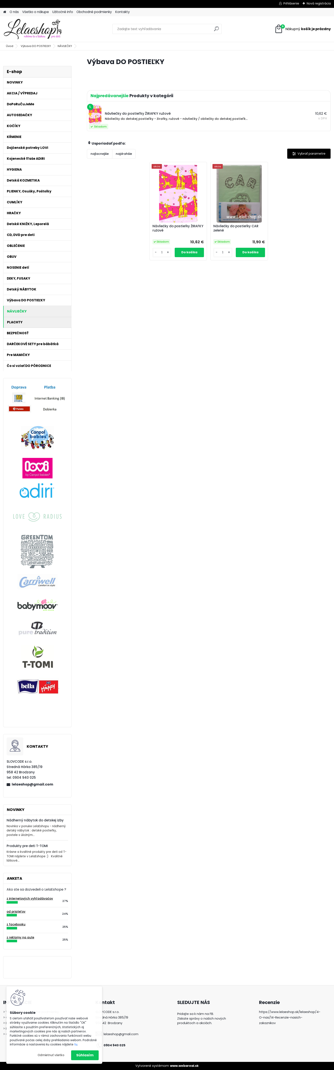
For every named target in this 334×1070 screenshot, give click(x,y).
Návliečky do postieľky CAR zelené (235, 228)
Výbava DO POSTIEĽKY (36, 46)
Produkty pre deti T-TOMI (27, 846)
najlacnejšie (100, 154)
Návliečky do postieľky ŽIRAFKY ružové (177, 228)
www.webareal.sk (184, 1066)
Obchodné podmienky (94, 12)
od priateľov (16, 912)
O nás (14, 12)
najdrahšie (124, 154)
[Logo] (32, 29)
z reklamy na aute (20, 937)
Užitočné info (62, 12)
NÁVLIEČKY (65, 46)
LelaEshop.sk (187, 1030)
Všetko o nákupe (35, 12)
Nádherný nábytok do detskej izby (35, 820)
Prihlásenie (291, 3)
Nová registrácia (319, 3)
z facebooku (16, 924)
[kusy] (161, 252)
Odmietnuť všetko (51, 1055)
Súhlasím (85, 1055)
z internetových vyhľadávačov (30, 899)
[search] (216, 30)
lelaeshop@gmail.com (32, 784)
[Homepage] (4, 12)
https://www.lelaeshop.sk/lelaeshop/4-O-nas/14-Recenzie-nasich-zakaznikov (289, 1017)
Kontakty (122, 12)
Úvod (9, 46)
